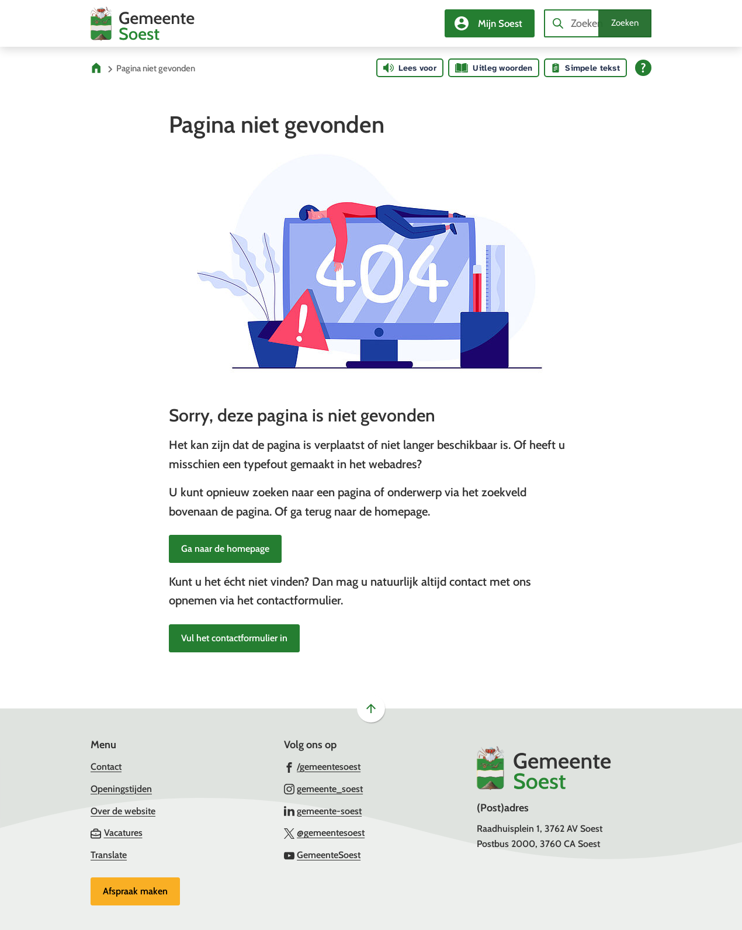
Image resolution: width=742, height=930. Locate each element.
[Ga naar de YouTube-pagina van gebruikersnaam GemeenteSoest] (322, 854)
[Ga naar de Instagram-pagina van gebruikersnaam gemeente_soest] (323, 788)
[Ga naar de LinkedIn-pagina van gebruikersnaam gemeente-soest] (323, 810)
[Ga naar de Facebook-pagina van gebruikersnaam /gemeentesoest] (322, 766)
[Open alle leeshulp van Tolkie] (643, 68)
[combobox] (597, 23)
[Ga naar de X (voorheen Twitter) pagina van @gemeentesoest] (324, 832)
